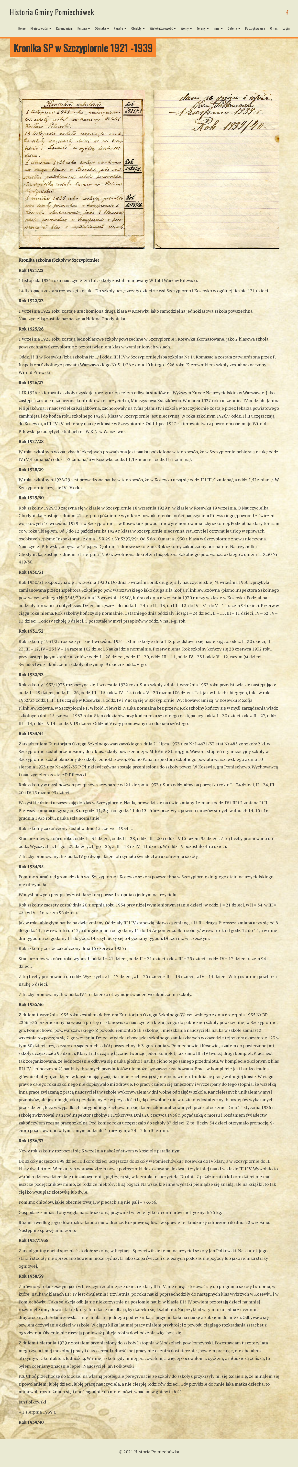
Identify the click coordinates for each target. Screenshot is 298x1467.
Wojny (186, 28)
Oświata (102, 28)
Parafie (120, 28)
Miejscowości (41, 28)
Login (286, 28)
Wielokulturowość (163, 28)
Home (22, 28)
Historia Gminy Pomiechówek (52, 11)
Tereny (203, 28)
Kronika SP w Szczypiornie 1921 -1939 (83, 47)
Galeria (234, 28)
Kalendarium (64, 28)
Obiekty (138, 28)
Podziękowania (255, 28)
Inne (218, 28)
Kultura (83, 28)
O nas (274, 28)
